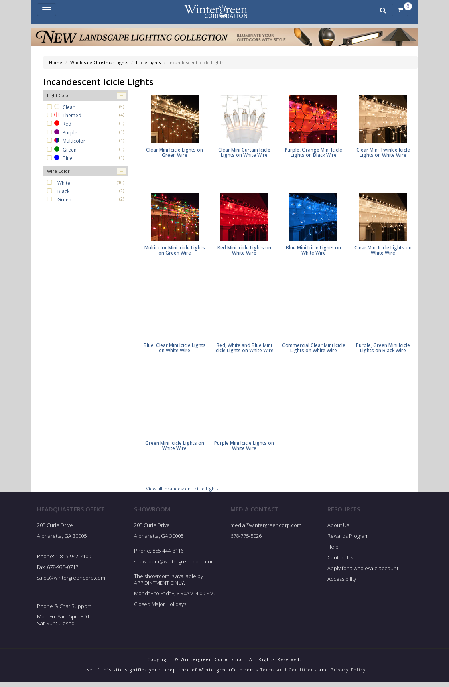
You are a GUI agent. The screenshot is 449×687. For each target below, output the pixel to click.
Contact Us (340, 561)
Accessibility (341, 583)
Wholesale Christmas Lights (99, 62)
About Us (338, 529)
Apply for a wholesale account (362, 572)
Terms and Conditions (288, 674)
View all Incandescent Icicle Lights (182, 493)
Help (333, 551)
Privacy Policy (348, 674)
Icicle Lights (148, 62)
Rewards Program (348, 540)
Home (55, 62)
